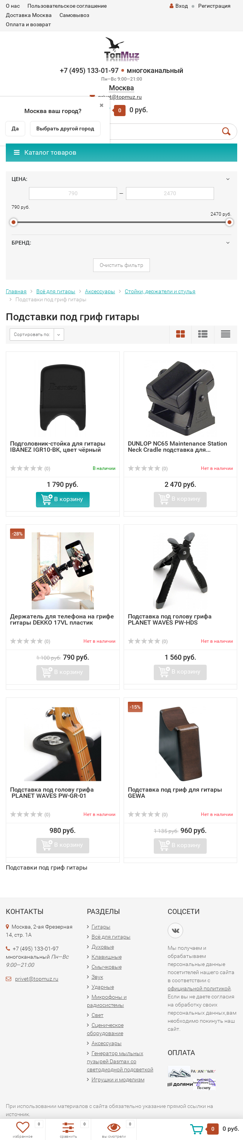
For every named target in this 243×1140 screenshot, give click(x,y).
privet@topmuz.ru (120, 97)
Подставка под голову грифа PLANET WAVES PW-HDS (170, 619)
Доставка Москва (29, 15)
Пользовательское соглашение (67, 6)
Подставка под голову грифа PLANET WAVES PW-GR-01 (52, 792)
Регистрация (214, 6)
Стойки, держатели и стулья (160, 291)
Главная (16, 291)
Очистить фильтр (121, 265)
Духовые (103, 947)
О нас (13, 6)
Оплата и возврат (28, 24)
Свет (98, 1015)
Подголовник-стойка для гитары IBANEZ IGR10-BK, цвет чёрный (57, 446)
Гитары (101, 927)
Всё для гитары (55, 291)
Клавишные (107, 957)
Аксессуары (100, 291)
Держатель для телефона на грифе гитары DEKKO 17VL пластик (62, 619)
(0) (30, 468)
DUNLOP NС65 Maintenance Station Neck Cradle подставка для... (177, 446)
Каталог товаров (45, 152)
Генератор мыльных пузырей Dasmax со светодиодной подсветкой (120, 1061)
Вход (179, 6)
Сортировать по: (32, 334)
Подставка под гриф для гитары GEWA (175, 792)
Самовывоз (74, 15)
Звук (97, 977)
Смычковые (107, 967)
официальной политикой (199, 988)
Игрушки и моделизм (118, 1079)
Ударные (103, 987)
